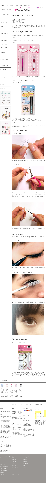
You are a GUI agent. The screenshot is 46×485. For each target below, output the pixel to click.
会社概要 (1, 459)
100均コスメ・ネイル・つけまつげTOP (7, 5)
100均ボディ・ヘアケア (15, 467)
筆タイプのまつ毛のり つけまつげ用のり (20, 118)
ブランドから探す (26, 5)
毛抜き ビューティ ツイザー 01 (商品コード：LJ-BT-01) (23, 80)
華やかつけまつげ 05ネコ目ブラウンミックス (20, 342)
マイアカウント (2, 474)
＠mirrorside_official (23, 7)
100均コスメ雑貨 (14, 469)
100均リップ (14, 463)
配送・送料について (3, 462)
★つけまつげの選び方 (5, 56)
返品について (2, 464)
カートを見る (2, 476)
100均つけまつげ (14, 459)
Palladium (25, 467)
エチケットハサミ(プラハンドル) (28, 196)
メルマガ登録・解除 (3, 470)
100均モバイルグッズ (15, 474)
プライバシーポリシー (3, 468)
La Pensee (25, 459)
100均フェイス (14, 461)
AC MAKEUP (25, 457)
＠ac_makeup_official (32, 7)
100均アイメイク (14, 457)
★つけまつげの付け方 (5, 59)
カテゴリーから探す (18, 5)
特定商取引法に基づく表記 (4, 466)
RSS (1, 472)
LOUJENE (25, 465)
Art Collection (25, 463)
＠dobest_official (40, 7)
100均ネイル (14, 465)
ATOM (3, 472)
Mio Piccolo (25, 461)
